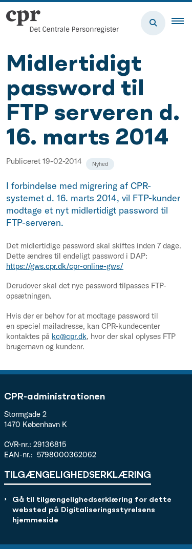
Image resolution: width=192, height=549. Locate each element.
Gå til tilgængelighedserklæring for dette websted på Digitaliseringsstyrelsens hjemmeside (92, 510)
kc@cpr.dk (69, 336)
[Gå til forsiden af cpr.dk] (59, 23)
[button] (182, 23)
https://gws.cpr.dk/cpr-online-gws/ (64, 266)
